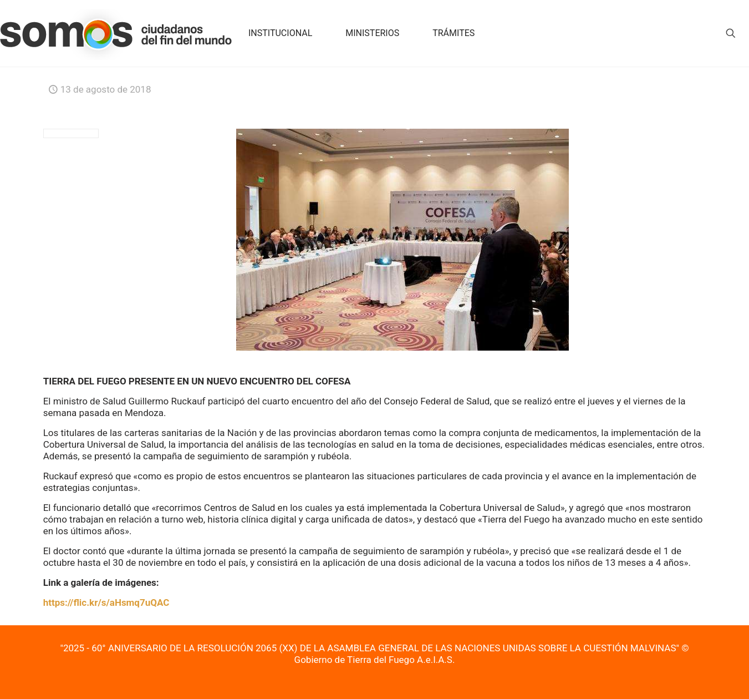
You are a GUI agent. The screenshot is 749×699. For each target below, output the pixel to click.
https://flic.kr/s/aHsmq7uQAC (106, 602)
